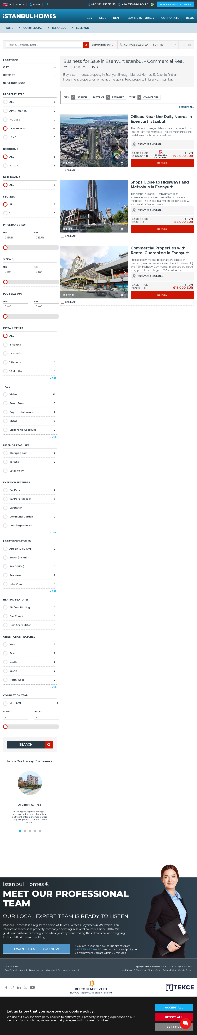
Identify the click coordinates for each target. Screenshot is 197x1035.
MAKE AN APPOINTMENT (175, 4)
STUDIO (29, 165)
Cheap (29, 421)
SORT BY (158, 44)
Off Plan (30, 703)
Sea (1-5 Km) (29, 566)
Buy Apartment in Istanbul (42, 970)
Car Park (29, 490)
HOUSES (29, 119)
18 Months (29, 371)
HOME (9, 28)
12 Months (29, 353)
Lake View (29, 584)
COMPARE (68, 170)
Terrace (29, 462)
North (29, 662)
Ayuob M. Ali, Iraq (29, 804)
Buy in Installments (29, 412)
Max (46, 236)
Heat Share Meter (29, 625)
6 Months (29, 344)
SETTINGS (174, 1026)
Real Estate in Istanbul (16, 970)
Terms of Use (154, 970)
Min (15, 236)
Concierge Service (29, 525)
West (29, 644)
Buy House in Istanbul (68, 970)
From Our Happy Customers (29, 761)
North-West (29, 680)
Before (46, 715)
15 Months (29, 362)
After (15, 715)
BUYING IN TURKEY (141, 18)
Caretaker (29, 508)
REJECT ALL (174, 1017)
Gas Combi (29, 616)
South (29, 671)
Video (29, 394)
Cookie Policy (184, 970)
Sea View (29, 575)
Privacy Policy (169, 970)
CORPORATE (170, 18)
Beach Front (29, 403)
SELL (102, 18)
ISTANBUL (59, 28)
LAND (29, 137)
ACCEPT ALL (174, 1007)
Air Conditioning (29, 607)
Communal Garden (29, 516)
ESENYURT (83, 28)
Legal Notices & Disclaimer (133, 970)
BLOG (190, 18)
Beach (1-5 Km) (29, 557)
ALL (29, 102)
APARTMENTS (29, 111)
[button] (124, 141)
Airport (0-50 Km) (29, 549)
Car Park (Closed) (29, 499)
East (29, 653)
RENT (117, 18)
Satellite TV (29, 470)
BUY (89, 18)
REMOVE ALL (186, 107)
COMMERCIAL (33, 28)
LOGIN (36, 4)
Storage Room (29, 453)
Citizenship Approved (29, 430)
